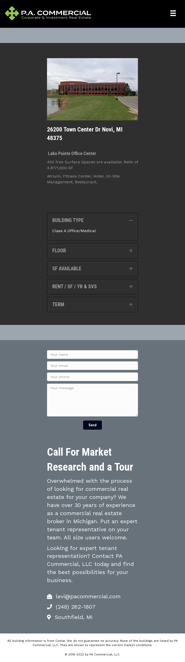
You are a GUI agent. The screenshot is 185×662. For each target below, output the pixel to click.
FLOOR (59, 251)
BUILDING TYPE (68, 220)
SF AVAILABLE (66, 269)
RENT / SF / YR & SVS (74, 286)
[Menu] (173, 13)
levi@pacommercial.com (88, 596)
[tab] (92, 220)
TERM (58, 304)
